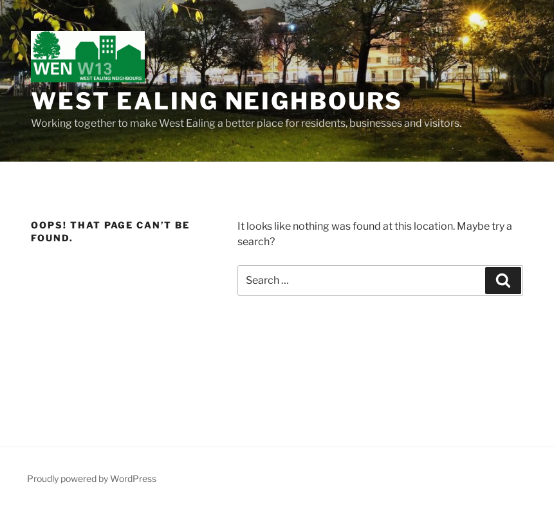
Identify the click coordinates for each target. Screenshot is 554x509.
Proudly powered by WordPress (91, 478)
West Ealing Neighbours (217, 101)
